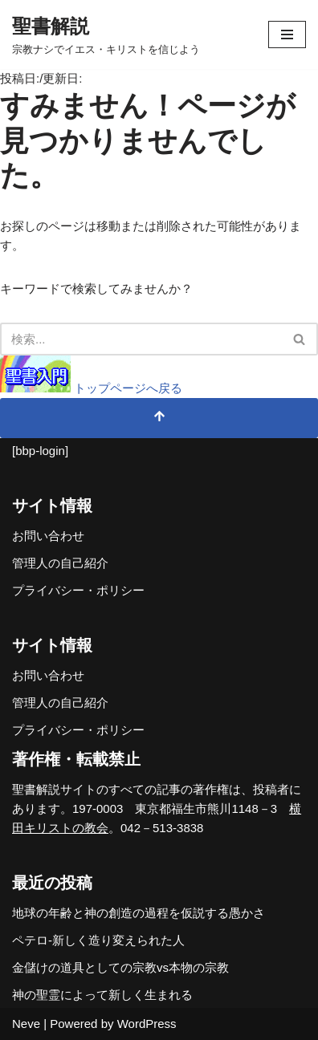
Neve (26, 1023)
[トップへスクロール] (159, 418)
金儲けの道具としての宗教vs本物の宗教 (120, 967)
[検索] (141, 339)
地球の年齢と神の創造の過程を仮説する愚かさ (138, 913)
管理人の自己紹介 (60, 563)
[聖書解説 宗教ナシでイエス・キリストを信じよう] (106, 34)
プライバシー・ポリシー (78, 590)
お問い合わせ (48, 535)
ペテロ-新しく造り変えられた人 (98, 940)
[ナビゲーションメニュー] (287, 34)
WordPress (147, 1023)
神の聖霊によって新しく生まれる (102, 994)
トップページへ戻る (91, 388)
